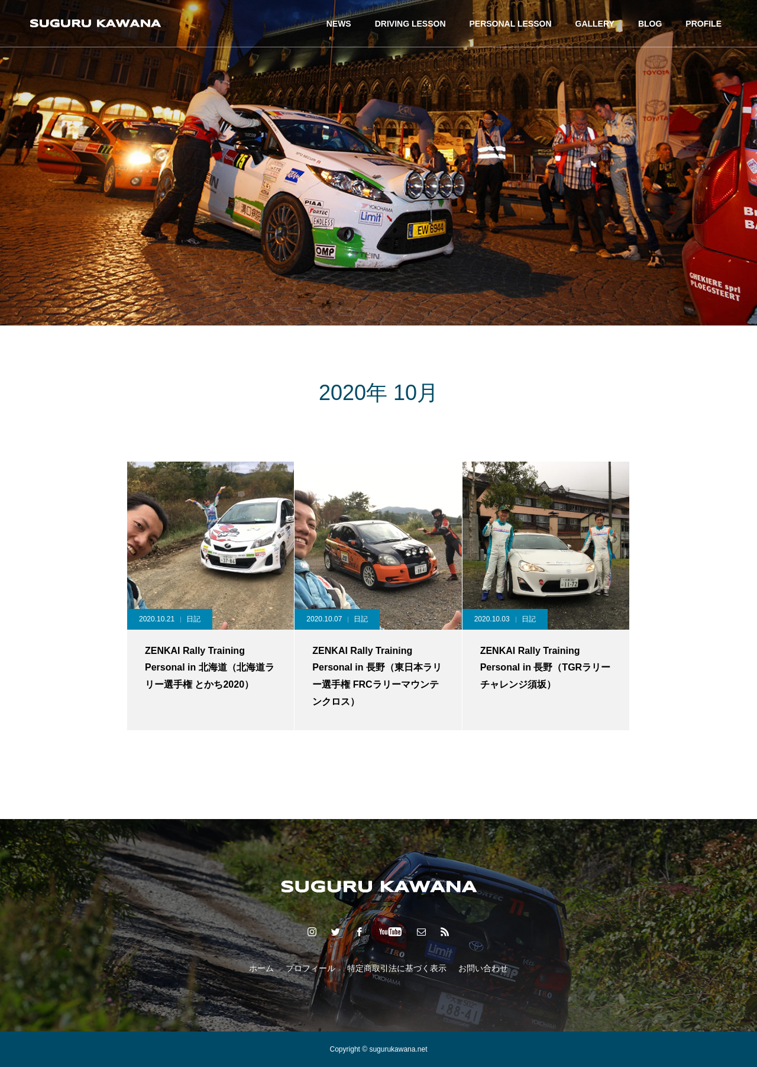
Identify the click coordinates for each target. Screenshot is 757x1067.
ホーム (261, 968)
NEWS (338, 23)
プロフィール (310, 968)
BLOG (650, 23)
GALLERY (594, 23)
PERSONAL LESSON (511, 23)
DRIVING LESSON (410, 23)
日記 (193, 619)
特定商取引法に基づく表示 (397, 968)
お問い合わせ (483, 968)
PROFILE (703, 23)
